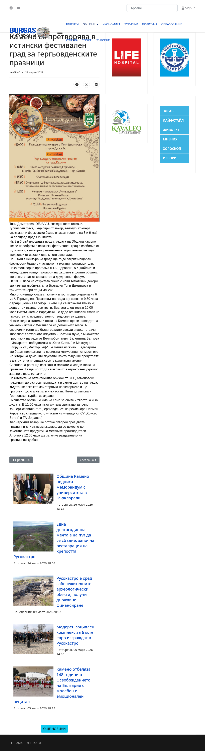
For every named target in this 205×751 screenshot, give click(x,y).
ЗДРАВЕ (169, 111)
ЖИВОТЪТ (171, 130)
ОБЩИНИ (89, 24)
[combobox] (152, 8)
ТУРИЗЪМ (131, 24)
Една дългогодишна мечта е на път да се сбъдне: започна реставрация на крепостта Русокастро (53, 540)
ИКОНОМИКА (111, 24)
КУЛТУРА (71, 40)
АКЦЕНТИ (72, 24)
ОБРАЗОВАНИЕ (171, 24)
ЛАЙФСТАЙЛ (173, 120)
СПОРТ (86, 40)
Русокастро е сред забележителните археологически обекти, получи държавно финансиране (74, 592)
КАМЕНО (14, 72)
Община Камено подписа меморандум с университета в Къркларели (72, 487)
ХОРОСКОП (172, 148)
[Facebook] (11, 8)
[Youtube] (18, 8)
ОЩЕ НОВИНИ (54, 729)
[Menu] (59, 32)
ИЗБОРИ (170, 158)
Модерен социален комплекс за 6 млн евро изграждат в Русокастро (75, 635)
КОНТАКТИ (33, 743)
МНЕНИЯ (170, 139)
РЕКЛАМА (15, 743)
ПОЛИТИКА (149, 24)
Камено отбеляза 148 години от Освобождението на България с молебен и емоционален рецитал (51, 685)
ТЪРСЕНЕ (103, 40)
